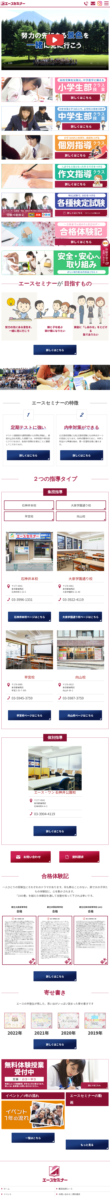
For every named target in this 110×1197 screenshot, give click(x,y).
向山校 (81, 516)
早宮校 (29, 516)
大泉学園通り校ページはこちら (80, 617)
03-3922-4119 (73, 599)
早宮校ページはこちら (29, 715)
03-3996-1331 (22, 599)
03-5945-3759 (22, 697)
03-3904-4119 (44, 813)
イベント (8, 1194)
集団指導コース (65, 1188)
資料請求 (78, 857)
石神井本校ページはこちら (29, 617)
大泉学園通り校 (81, 505)
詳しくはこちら (55, 350)
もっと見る (87, 1145)
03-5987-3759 (73, 697)
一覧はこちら (33, 1138)
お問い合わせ (32, 857)
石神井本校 (29, 505)
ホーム (7, 1188)
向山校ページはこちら (80, 715)
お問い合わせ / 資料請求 (69, 1194)
